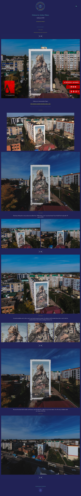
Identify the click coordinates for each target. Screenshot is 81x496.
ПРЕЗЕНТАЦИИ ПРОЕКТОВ (40, 486)
